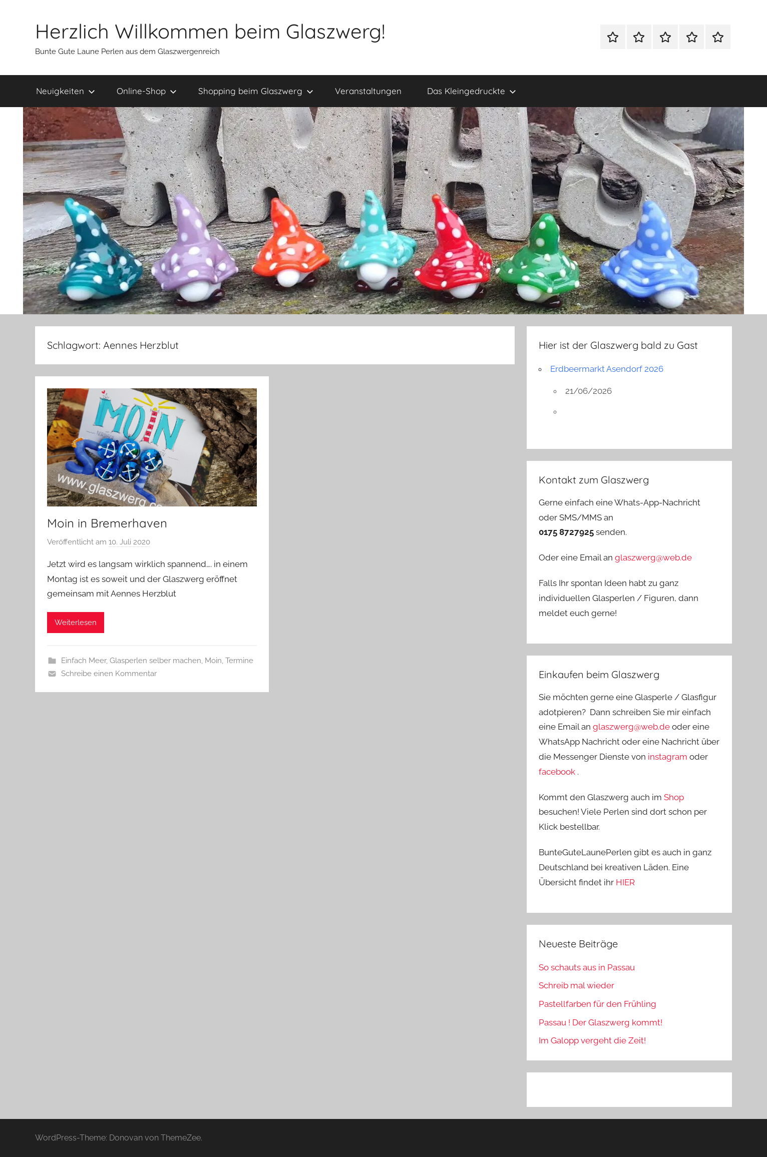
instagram (667, 757)
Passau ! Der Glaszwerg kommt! (600, 1022)
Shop (674, 797)
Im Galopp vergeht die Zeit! (592, 1040)
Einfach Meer (83, 660)
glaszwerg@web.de (653, 557)
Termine (239, 660)
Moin (213, 660)
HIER (625, 882)
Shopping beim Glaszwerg (255, 91)
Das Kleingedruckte (471, 91)
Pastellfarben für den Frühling (597, 1004)
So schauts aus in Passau (587, 967)
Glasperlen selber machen (155, 660)
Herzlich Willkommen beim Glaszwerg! (210, 31)
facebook (557, 772)
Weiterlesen (76, 622)
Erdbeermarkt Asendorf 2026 (606, 369)
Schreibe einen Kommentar (109, 673)
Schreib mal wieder (576, 985)
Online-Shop (147, 91)
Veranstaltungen (368, 91)
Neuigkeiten (65, 91)
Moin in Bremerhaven (107, 522)
